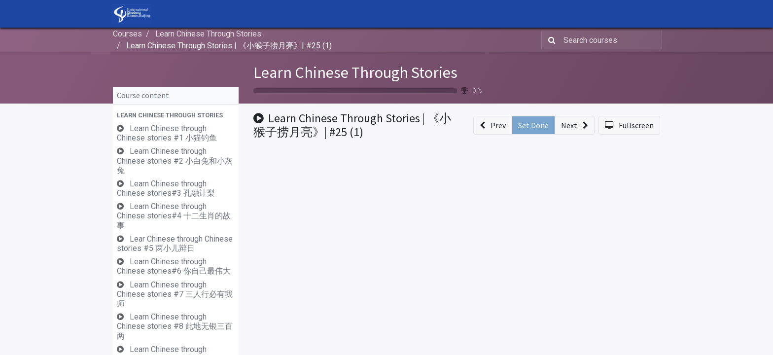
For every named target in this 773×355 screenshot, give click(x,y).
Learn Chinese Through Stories (355, 72)
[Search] (550, 40)
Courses (127, 33)
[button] (176, 115)
